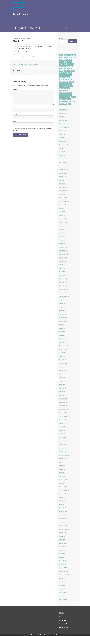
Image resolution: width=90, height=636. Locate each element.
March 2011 (62, 508)
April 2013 (62, 434)
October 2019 (63, 257)
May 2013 (62, 430)
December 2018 (63, 286)
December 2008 (63, 571)
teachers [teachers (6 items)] (67, 99)
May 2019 (62, 272)
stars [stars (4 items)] (61, 99)
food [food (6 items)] (61, 70)
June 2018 (62, 303)
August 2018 (62, 300)
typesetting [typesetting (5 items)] (63, 103)
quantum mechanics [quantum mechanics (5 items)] (65, 92)
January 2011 (63, 515)
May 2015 (62, 381)
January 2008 (63, 599)
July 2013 (61, 423)
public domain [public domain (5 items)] (64, 90)
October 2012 (63, 451)
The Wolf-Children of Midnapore (33, 64)
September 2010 (64, 529)
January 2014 (63, 402)
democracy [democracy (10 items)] (69, 66)
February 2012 (63, 480)
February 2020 (63, 247)
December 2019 (63, 250)
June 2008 (62, 582)
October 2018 (63, 293)
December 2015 (63, 367)
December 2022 (63, 166)
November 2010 (63, 522)
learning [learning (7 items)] (67, 77)
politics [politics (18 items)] (62, 88)
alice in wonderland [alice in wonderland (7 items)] (70, 55)
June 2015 (62, 377)
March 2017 (62, 339)
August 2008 (62, 578)
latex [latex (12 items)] (61, 77)
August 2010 (62, 532)
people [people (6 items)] (69, 84)
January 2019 (63, 282)
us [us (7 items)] (69, 103)
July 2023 (61, 148)
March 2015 (62, 388)
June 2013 (62, 427)
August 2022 (62, 176)
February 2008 (63, 596)
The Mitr (29, 38)
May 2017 (62, 332)
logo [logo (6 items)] (70, 79)
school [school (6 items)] (67, 97)
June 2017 (62, 328)
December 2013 (63, 406)
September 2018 (64, 296)
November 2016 (63, 346)
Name (15, 107)
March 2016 (62, 360)
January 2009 (63, 568)
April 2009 (62, 557)
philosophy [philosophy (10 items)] (63, 86)
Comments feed (64, 624)
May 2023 (62, 155)
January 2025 (63, 120)
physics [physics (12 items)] (70, 86)
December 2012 (63, 444)
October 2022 (63, 173)
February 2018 (63, 317)
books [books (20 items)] (69, 59)
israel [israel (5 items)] (61, 75)
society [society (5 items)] (73, 97)
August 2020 (62, 226)
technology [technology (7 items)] (63, 101)
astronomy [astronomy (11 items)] (72, 57)
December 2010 (63, 518)
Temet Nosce (20, 14)
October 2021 (63, 198)
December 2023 (63, 141)
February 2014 (63, 398)
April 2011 (62, 504)
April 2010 (62, 539)
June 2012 (62, 465)
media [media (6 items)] (71, 81)
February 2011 (63, 511)
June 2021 (62, 212)
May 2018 (62, 307)
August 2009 (62, 550)
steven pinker (38, 56)
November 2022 (63, 169)
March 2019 (62, 275)
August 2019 (62, 261)
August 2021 (62, 205)
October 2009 (63, 543)
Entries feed (62, 620)
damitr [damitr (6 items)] (62, 66)
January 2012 (63, 483)
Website (15, 121)
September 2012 (64, 455)
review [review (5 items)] (62, 97)
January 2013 (63, 441)
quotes (19, 56)
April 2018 (62, 310)
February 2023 (63, 159)
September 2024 (64, 127)
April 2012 (62, 472)
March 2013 (62, 437)
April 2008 (62, 589)
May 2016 (62, 356)
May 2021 (62, 215)
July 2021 (61, 208)
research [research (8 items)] (68, 95)
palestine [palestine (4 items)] (62, 84)
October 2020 (63, 222)
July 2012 (61, 462)
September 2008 (64, 575)
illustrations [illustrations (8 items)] (63, 73)
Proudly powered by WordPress (36, 634)
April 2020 (62, 240)
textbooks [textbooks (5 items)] (71, 101)
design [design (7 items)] (62, 68)
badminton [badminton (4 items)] (63, 59)
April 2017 (62, 335)
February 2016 (63, 363)
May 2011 (62, 501)
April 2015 (62, 384)
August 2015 (62, 370)
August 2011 (62, 494)
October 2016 (63, 349)
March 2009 (62, 561)
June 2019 (62, 268)
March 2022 (62, 187)
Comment (16, 89)
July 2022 (61, 180)
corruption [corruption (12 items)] (70, 64)
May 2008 (62, 585)
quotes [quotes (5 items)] (62, 95)
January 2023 (63, 162)
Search (61, 38)
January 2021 (63, 219)
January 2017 (63, 342)
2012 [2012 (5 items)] (61, 55)
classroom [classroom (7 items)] (68, 61)
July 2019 (61, 265)
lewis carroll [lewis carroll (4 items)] (63, 79)
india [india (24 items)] (70, 73)
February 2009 (63, 564)
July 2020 (61, 229)
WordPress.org (63, 627)
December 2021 (63, 191)
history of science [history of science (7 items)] (69, 70)
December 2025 (63, 109)
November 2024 (63, 124)
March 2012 (62, 476)
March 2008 (62, 592)
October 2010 (63, 525)
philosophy (31, 56)
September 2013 (64, 416)
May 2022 (62, 183)
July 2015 (61, 374)
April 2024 (62, 138)
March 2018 (62, 314)
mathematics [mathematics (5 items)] (63, 81)
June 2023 (62, 152)
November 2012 (63, 448)
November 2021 (63, 194)
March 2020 (62, 243)
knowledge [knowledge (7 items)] (68, 75)
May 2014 (62, 391)
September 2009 (64, 547)
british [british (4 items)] (62, 61)
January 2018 (63, 321)
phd (27, 56)
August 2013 (62, 420)
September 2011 (64, 490)
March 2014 (62, 395)
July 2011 (61, 497)
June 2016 (62, 353)
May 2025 (62, 116)
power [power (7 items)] (68, 88)
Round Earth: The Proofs (33, 71)
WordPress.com (57, 634)
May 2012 (62, 469)
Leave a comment (47, 56)
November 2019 (63, 254)
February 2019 (63, 279)
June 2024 (62, 134)
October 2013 (63, 413)
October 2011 (63, 487)
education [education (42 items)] (68, 68)
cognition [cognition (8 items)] (62, 64)
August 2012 (62, 458)
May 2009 (62, 554)
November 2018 (63, 289)
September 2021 (64, 201)
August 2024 (62, 131)
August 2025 (62, 113)
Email (15, 114)
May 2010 (62, 536)
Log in (61, 617)
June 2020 (62, 233)
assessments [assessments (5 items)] (63, 57)
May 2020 (62, 236)
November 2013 (63, 409)
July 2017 (61, 324)
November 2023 (63, 145)
